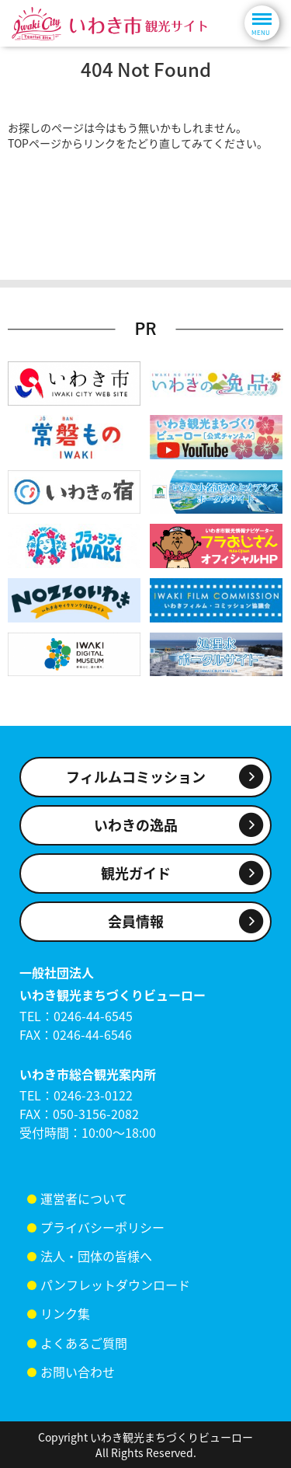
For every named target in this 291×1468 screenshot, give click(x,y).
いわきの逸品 (136, 824)
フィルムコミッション (136, 776)
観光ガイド (136, 873)
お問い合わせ (77, 1371)
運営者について (83, 1198)
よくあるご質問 (83, 1343)
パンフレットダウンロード (115, 1284)
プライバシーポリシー (102, 1227)
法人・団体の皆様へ (96, 1256)
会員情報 (136, 921)
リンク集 (65, 1313)
